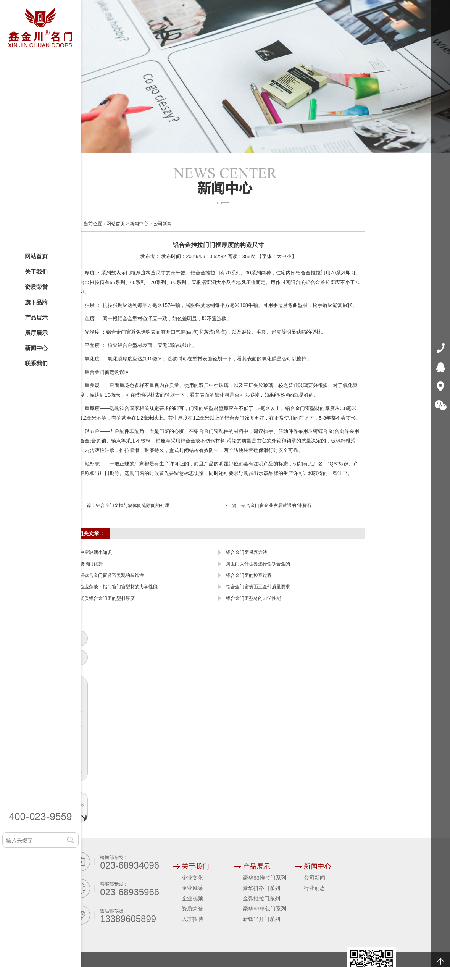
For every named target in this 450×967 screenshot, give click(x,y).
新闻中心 (36, 348)
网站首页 (36, 256)
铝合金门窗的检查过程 (249, 575)
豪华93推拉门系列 (264, 878)
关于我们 (36, 271)
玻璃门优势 (91, 564)
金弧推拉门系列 (261, 898)
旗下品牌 (36, 302)
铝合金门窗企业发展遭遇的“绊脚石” (277, 505)
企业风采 (192, 888)
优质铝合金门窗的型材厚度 (107, 598)
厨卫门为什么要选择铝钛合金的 (258, 564)
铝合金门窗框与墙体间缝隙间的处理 (132, 505)
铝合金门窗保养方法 (246, 552)
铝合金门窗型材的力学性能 (253, 598)
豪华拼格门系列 (261, 888)
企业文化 (192, 878)
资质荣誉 (36, 287)
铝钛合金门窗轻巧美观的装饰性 (112, 575)
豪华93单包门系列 (264, 909)
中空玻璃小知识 (96, 552)
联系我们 (36, 363)
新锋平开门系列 (261, 919)
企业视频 (192, 898)
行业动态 (314, 888)
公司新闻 (162, 223)
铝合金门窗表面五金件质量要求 (258, 586)
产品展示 (36, 317)
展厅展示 (36, 332)
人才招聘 (192, 919)
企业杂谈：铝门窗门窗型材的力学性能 (119, 586)
